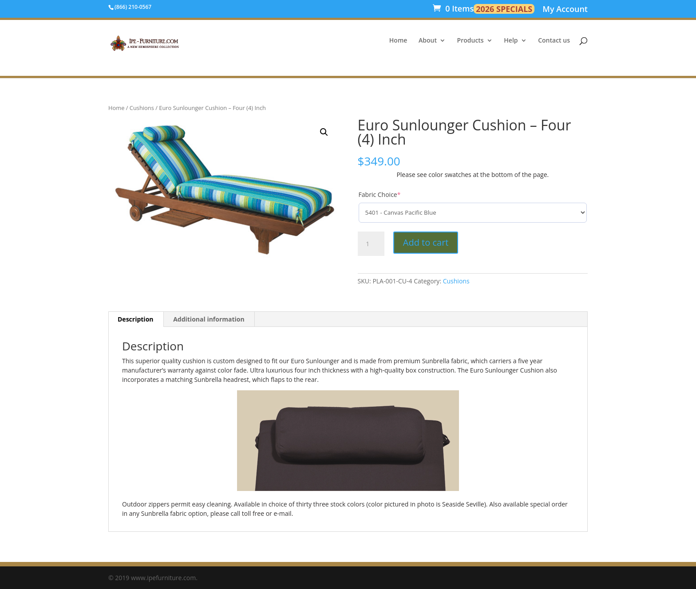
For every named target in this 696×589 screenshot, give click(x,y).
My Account (565, 10)
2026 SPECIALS (504, 9)
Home (398, 40)
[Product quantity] (371, 244)
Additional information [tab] (209, 319)
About (428, 40)
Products (470, 40)
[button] (324, 132)
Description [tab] (136, 319)
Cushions (142, 108)
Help (511, 40)
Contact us (554, 40)
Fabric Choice (380, 194)
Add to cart (426, 242)
